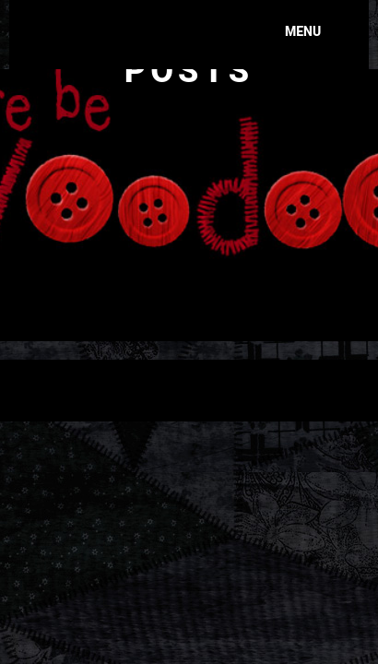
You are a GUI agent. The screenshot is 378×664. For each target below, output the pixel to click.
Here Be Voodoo (138, 23)
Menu (303, 31)
